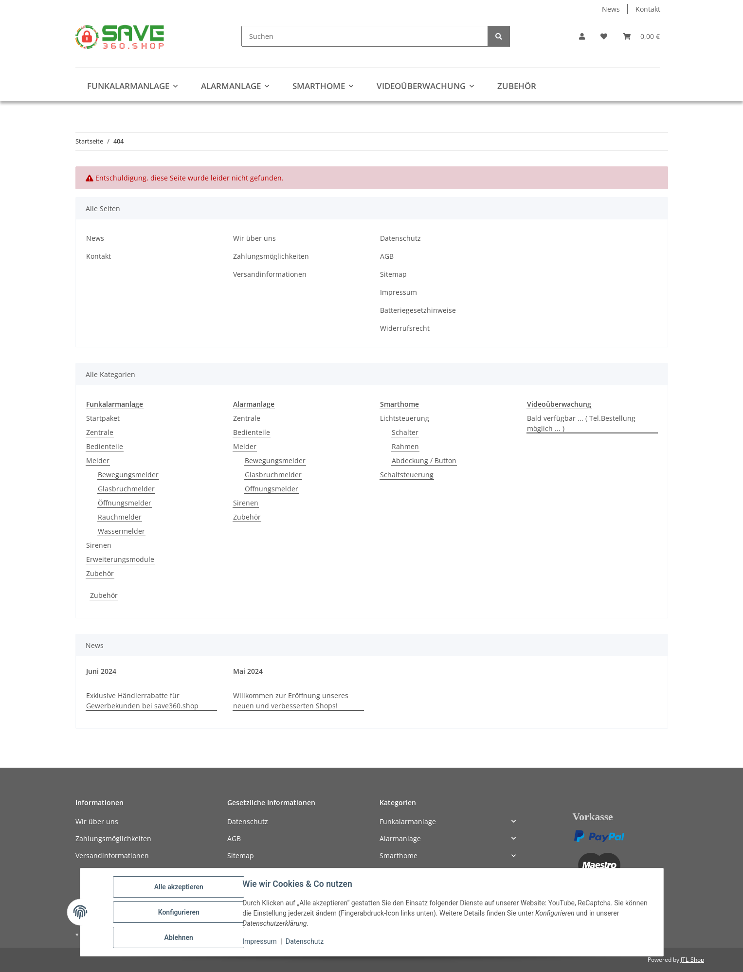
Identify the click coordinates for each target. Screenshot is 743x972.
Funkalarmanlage (408, 821)
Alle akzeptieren (178, 887)
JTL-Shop (692, 959)
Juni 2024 (101, 671)
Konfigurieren (178, 912)
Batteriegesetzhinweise (418, 310)
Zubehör (100, 573)
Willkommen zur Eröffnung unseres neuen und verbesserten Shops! (290, 700)
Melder (97, 460)
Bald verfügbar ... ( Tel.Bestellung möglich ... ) (581, 423)
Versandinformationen (270, 274)
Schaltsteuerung (407, 474)
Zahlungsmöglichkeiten (271, 256)
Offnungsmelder (271, 488)
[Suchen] (364, 36)
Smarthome (398, 855)
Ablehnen (178, 937)
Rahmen (405, 446)
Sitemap (393, 274)
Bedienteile (104, 446)
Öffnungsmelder (124, 502)
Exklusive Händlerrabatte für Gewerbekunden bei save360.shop (142, 700)
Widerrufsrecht (405, 328)
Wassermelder (121, 531)
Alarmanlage (400, 838)
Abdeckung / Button (424, 460)
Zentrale (99, 432)
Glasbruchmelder (126, 488)
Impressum (260, 942)
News (611, 9)
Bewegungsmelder (128, 474)
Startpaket (103, 418)
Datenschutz (305, 942)
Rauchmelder (120, 517)
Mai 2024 (248, 671)
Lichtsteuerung (404, 418)
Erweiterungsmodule (120, 559)
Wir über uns (254, 238)
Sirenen (98, 545)
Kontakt (647, 9)
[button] (582, 36)
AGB (387, 256)
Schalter (405, 432)
